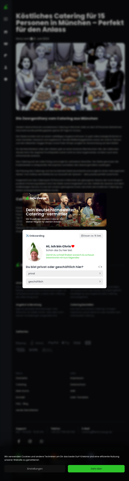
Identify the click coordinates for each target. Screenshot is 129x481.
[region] (64, 463)
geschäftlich (35, 281)
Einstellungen (35, 468)
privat (31, 273)
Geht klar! (96, 468)
